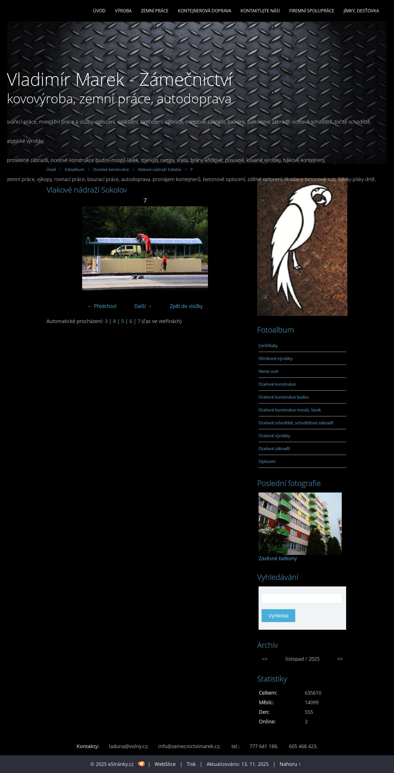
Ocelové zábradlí (274, 448)
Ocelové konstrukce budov (284, 397)
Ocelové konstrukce (277, 384)
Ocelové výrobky (274, 435)
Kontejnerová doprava (204, 11)
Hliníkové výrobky (276, 358)
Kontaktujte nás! (260, 11)
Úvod (99, 11)
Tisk (191, 764)
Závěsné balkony (278, 558)
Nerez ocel (268, 371)
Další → (143, 306)
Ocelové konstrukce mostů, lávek (290, 410)
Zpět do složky (186, 306)
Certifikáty (268, 345)
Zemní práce (155, 11)
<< (264, 658)
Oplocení (267, 461)
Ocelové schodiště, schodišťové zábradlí (296, 422)
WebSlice (165, 764)
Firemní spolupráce (311, 11)
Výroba (123, 11)
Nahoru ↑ (290, 764)
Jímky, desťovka (361, 11)
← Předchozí (102, 306)
